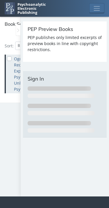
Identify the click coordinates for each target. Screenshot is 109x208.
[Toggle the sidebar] (18, 30)
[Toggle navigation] (96, 8)
